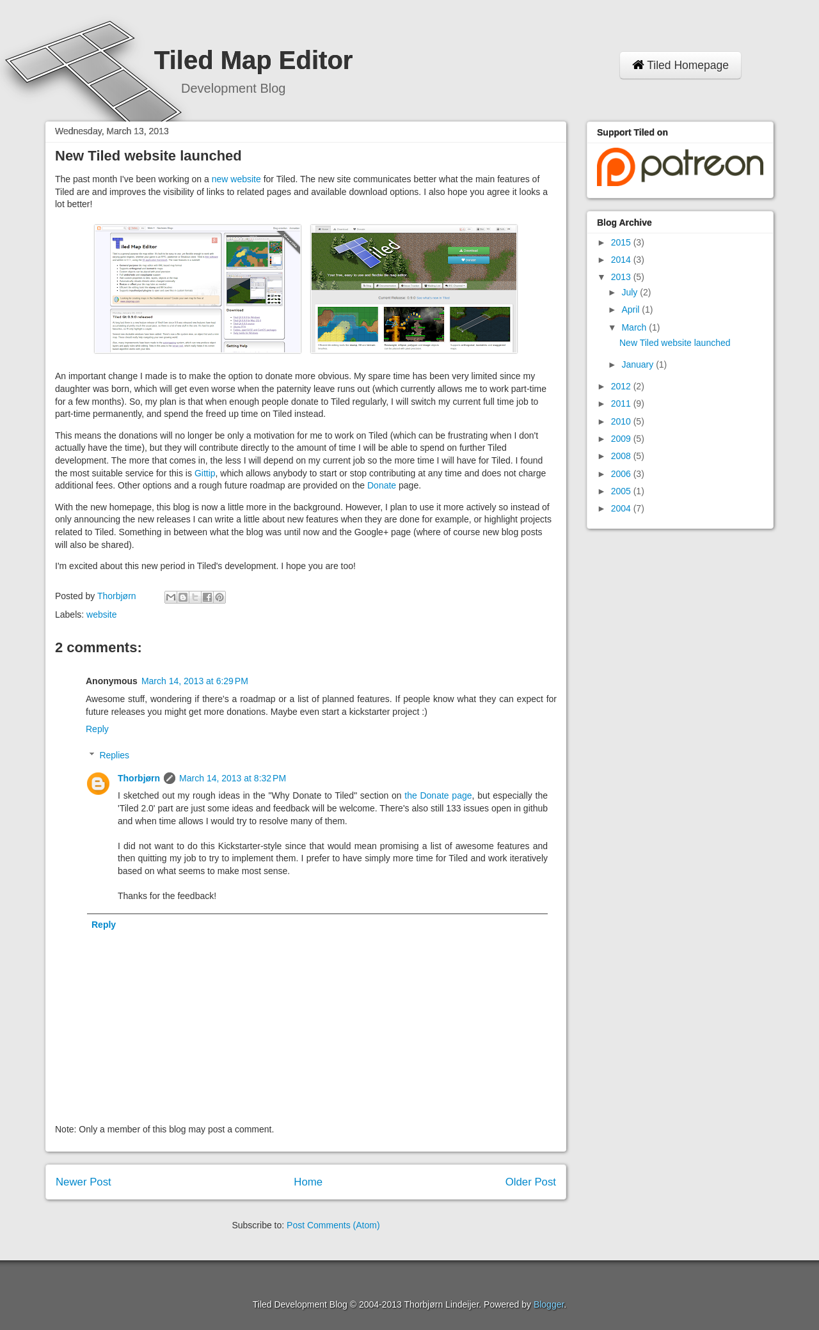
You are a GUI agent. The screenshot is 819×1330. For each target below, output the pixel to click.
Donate (381, 485)
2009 (622, 439)
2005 (622, 491)
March (635, 327)
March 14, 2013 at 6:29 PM (194, 681)
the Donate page (438, 795)
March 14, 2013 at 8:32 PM (232, 778)
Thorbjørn (139, 778)
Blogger (549, 1304)
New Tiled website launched (675, 343)
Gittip (205, 473)
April (631, 309)
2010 (622, 421)
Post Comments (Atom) (333, 1225)
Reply (97, 729)
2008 (622, 456)
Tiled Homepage (680, 65)
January (638, 364)
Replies (114, 755)
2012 (622, 386)
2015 (622, 242)
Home (308, 1182)
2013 (622, 277)
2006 (622, 474)
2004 (622, 508)
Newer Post (83, 1182)
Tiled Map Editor (253, 60)
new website (236, 179)
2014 (622, 259)
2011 (622, 403)
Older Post (530, 1182)
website (101, 614)
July (630, 292)
